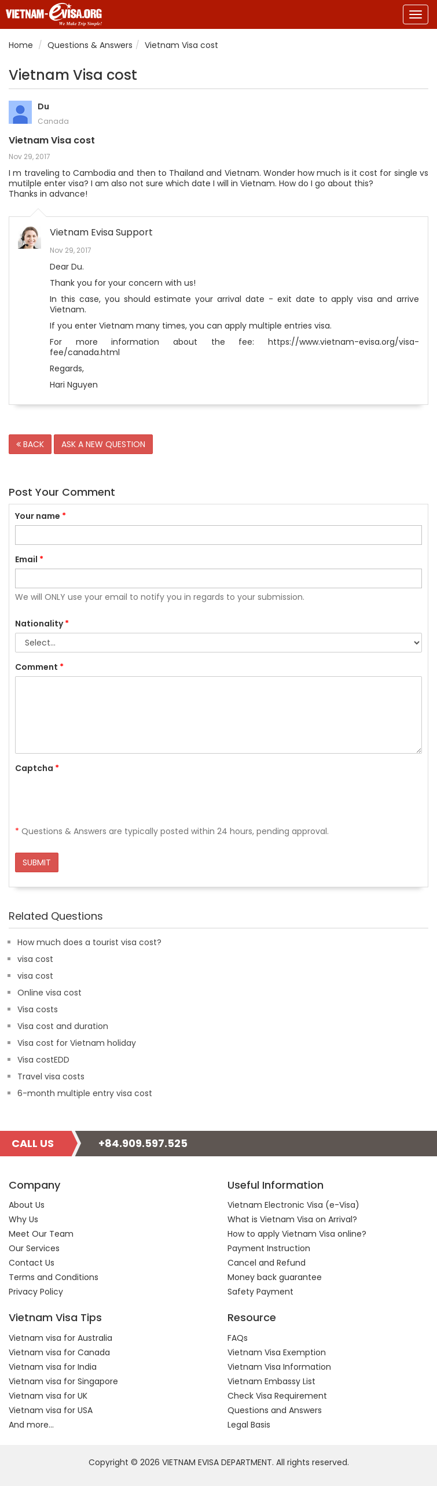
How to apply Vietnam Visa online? (296, 1234)
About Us (27, 1205)
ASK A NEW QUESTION (103, 444)
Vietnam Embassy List (271, 1381)
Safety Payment (260, 1291)
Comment (39, 667)
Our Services (34, 1248)
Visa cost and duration (62, 1026)
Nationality (42, 623)
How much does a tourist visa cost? (89, 942)
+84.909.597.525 (143, 1143)
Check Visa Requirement (277, 1396)
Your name (40, 516)
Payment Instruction (268, 1248)
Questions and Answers (274, 1410)
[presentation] (103, 800)
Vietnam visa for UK (48, 1396)
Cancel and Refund (266, 1263)
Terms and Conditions (53, 1277)
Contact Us (31, 1263)
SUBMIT (37, 862)
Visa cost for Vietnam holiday (76, 1043)
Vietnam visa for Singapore (63, 1381)
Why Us (23, 1219)
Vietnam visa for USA (51, 1410)
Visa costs (37, 1009)
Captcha (37, 768)
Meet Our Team (41, 1234)
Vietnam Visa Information (279, 1367)
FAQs (237, 1338)
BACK (30, 444)
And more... (31, 1424)
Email (29, 559)
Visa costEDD (43, 1059)
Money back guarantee (274, 1277)
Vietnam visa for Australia (60, 1338)
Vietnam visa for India (53, 1367)
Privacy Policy (36, 1291)
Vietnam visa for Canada (59, 1352)
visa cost (35, 959)
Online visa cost (49, 992)
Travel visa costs (51, 1076)
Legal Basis (248, 1424)
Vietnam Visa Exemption (276, 1352)
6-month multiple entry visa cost (84, 1093)
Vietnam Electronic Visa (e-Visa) (293, 1205)
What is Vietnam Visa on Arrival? (292, 1219)
